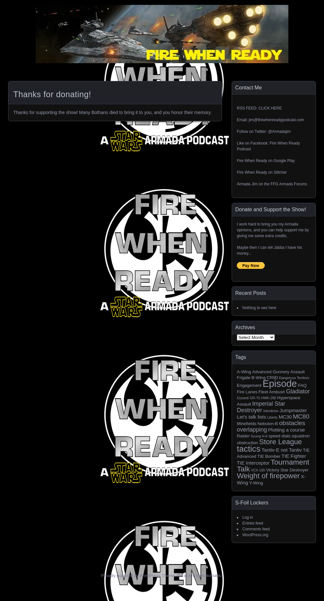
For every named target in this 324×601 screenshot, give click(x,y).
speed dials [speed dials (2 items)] (280, 435)
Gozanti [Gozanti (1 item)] (243, 398)
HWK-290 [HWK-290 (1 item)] (268, 398)
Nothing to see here (259, 308)
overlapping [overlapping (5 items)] (252, 429)
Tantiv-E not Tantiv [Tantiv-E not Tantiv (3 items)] (281, 450)
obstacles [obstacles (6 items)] (292, 423)
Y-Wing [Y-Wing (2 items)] (256, 482)
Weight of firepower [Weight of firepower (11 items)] (268, 476)
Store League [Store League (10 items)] (280, 442)
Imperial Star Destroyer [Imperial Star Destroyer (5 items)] (261, 406)
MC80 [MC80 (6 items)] (301, 416)
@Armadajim (279, 131)
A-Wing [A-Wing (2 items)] (244, 371)
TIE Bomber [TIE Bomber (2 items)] (269, 456)
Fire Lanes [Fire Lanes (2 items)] (247, 391)
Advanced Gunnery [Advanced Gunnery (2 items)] (270, 371)
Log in (247, 517)
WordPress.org (255, 535)
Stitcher (280, 172)
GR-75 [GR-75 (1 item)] (255, 398)
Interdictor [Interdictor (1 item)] (270, 411)
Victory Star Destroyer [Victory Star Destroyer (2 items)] (287, 470)
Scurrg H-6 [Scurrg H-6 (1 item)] (259, 436)
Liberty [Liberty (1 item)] (272, 417)
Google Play (284, 160)
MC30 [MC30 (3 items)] (285, 417)
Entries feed (252, 523)
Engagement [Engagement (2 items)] (249, 385)
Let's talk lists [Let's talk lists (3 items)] (251, 417)
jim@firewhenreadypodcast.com (276, 120)
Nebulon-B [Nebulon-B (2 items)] (268, 423)
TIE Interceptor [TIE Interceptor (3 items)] (253, 463)
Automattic (212, 575)
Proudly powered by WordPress (130, 575)
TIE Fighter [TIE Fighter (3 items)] (294, 456)
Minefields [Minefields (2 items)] (246, 423)
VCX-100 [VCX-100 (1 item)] (258, 470)
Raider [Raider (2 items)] (243, 435)
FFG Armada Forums (289, 184)
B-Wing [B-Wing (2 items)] (258, 377)
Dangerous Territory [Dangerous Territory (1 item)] (294, 378)
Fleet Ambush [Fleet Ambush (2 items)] (272, 391)
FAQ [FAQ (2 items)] (302, 385)
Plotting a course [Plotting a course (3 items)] (286, 430)
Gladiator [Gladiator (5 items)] (298, 391)
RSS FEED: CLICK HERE (259, 108)
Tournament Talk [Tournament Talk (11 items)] (273, 465)
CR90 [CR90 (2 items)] (272, 377)
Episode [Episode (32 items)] (279, 383)
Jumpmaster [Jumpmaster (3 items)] (293, 410)
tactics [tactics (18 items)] (248, 448)
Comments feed (256, 529)
